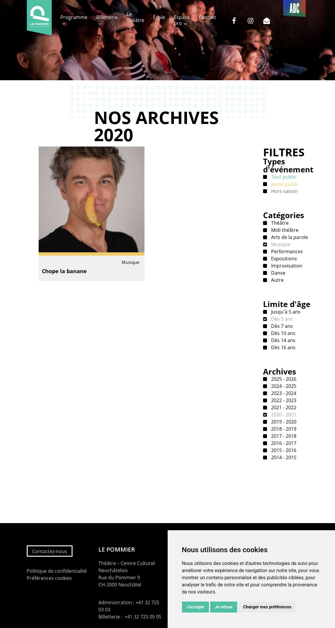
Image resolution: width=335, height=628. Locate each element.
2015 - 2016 (283, 450)
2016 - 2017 (283, 443)
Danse (277, 273)
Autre (277, 280)
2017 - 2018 (283, 436)
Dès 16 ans (282, 347)
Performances (286, 251)
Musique (280, 244)
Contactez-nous (49, 551)
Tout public (283, 177)
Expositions (283, 258)
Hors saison (284, 191)
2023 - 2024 (283, 393)
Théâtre (279, 223)
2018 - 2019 (283, 429)
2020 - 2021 (283, 414)
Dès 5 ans (281, 319)
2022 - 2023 (283, 400)
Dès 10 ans (282, 333)
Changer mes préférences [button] (267, 607)
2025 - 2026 (283, 379)
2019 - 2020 (283, 421)
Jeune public (284, 184)
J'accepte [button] (196, 607)
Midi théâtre (284, 230)
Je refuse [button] (223, 607)
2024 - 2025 (283, 386)
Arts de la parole (289, 237)
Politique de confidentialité (57, 571)
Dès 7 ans (281, 326)
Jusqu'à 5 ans (285, 312)
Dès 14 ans (282, 340)
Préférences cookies (49, 578)
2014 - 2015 (283, 457)
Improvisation (286, 265)
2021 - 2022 (283, 407)
